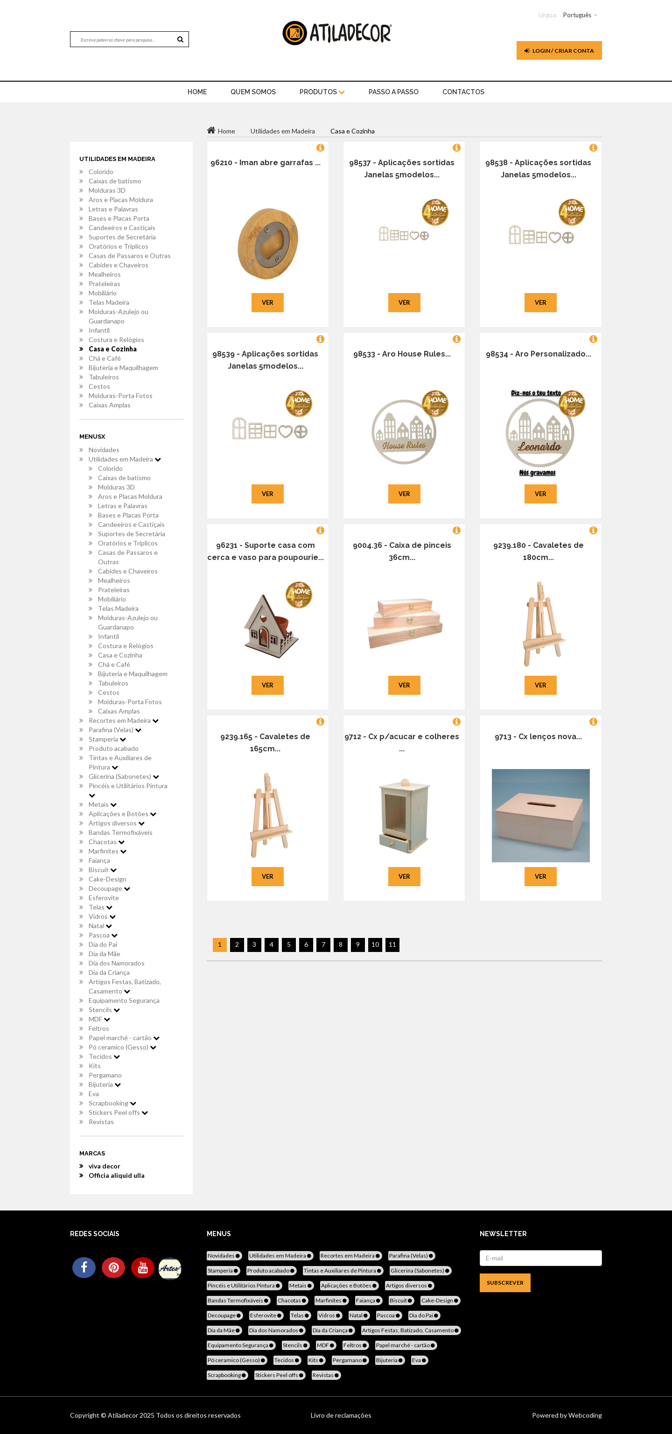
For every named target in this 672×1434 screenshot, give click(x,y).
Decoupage (109, 888)
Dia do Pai (103, 944)
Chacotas (107, 842)
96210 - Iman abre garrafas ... (265, 162)
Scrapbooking (112, 1103)
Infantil (99, 330)
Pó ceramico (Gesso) (122, 1047)
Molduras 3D (107, 190)
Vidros (102, 916)
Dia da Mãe (104, 954)
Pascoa (103, 935)
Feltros (99, 1028)
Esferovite (104, 898)
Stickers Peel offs (118, 1112)
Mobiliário (103, 293)
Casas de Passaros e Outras (130, 255)
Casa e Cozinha (113, 349)
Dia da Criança (109, 972)
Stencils (104, 1010)
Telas (100, 907)
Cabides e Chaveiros (118, 265)
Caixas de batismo (115, 181)
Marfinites (107, 851)
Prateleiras (104, 283)
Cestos (99, 386)
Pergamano (105, 1075)
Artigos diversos (117, 823)
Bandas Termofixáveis (121, 832)
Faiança (99, 860)
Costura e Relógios (116, 339)
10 (375, 944)
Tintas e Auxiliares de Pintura (120, 762)
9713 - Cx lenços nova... (538, 736)
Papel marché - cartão (124, 1038)
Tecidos (104, 1056)
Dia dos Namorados (117, 963)
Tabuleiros (104, 377)
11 (392, 944)
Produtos (322, 92)
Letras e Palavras (113, 209)
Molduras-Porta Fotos (121, 395)
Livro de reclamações (341, 1415)
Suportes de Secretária (122, 237)
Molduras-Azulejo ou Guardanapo (118, 316)
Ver (267, 302)
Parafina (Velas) (115, 730)
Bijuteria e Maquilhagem (123, 367)
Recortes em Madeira (124, 720)
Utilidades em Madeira (125, 459)
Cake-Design (107, 879)
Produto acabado (114, 748)
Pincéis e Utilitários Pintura (128, 790)
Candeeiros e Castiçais (122, 227)
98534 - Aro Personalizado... (538, 354)
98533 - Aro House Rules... (402, 354)
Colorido (101, 171)
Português (577, 15)
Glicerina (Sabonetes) (124, 776)
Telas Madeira (109, 302)
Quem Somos (253, 92)
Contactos (463, 92)
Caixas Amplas (110, 405)
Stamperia (107, 739)
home (197, 92)
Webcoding (584, 1415)
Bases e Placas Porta (119, 218)
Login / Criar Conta (559, 50)
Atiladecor (124, 1415)
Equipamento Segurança (124, 1000)
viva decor (104, 1166)
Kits (95, 1066)
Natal (100, 926)
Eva (94, 1094)
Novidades (104, 450)
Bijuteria (105, 1084)
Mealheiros (105, 274)
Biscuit (103, 870)
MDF (99, 1019)
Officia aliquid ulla (117, 1175)
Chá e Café (105, 358)
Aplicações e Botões (122, 814)
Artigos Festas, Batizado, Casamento (125, 986)
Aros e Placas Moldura (121, 199)
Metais (103, 804)
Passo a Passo (394, 92)
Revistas (101, 1122)
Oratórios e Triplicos (118, 246)
